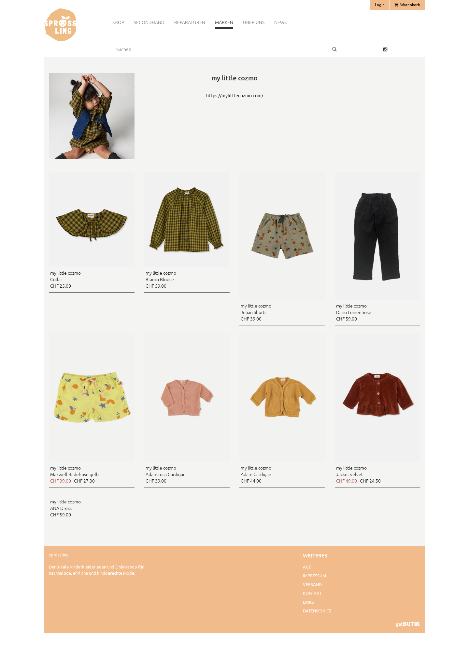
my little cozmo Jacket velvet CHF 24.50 (358, 474)
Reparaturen (189, 22)
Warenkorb (407, 4)
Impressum (314, 575)
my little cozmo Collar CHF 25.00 (65, 279)
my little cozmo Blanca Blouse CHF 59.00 (161, 279)
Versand (312, 584)
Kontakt (312, 593)
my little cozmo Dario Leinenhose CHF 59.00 (353, 312)
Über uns (253, 22)
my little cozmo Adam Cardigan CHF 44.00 (256, 474)
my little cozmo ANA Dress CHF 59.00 (65, 508)
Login (380, 4)
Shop (118, 22)
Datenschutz (317, 610)
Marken (224, 22)
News (280, 22)
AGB (307, 566)
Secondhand (149, 22)
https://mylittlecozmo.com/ (234, 95)
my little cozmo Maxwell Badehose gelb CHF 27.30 (74, 474)
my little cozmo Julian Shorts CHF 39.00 (256, 312)
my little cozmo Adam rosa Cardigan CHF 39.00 (166, 474)
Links (308, 602)
